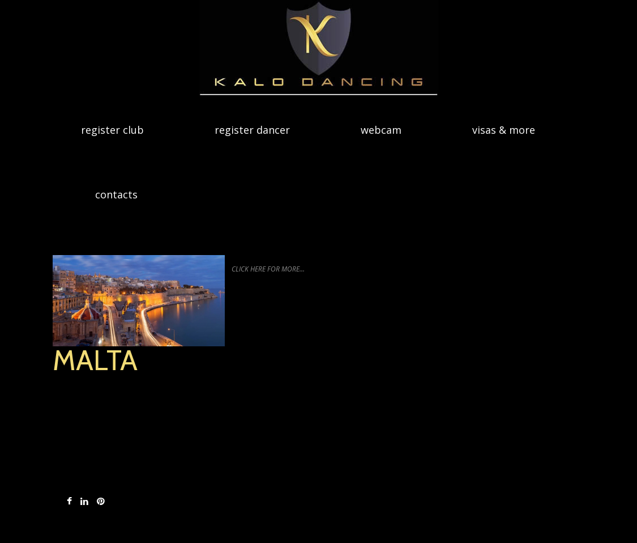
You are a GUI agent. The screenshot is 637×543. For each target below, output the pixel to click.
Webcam (381, 130)
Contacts (116, 194)
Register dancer (252, 130)
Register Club (112, 130)
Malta (95, 360)
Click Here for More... (268, 269)
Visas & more (503, 130)
